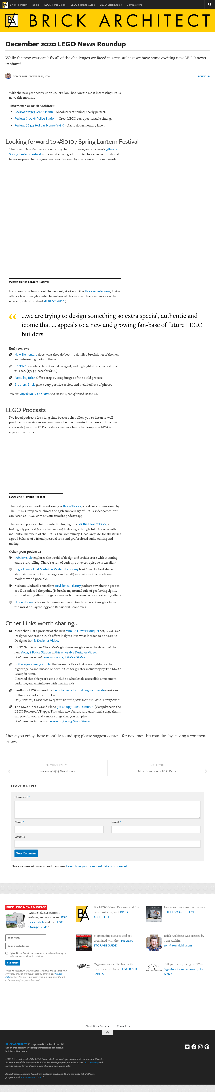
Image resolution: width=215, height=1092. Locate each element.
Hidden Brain (23, 602)
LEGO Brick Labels (111, 5)
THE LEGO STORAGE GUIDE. (113, 943)
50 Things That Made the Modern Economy (48, 569)
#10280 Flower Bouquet (82, 630)
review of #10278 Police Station (65, 657)
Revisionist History (68, 585)
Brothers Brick (24, 384)
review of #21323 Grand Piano (69, 721)
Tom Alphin (20, 76)
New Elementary (25, 354)
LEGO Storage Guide (83, 5)
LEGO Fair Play (90, 1062)
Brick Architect (15, 5)
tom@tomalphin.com (178, 945)
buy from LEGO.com (34, 393)
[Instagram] (200, 1047)
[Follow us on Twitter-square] (187, 1047)
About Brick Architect (97, 1026)
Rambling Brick (24, 377)
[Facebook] (194, 1047)
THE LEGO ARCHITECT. (179, 912)
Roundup (204, 76)
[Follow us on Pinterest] (207, 1047)
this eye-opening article (34, 664)
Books (35, 5)
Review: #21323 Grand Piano (33, 111)
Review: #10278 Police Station (35, 118)
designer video (54, 300)
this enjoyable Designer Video (75, 652)
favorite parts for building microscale (79, 690)
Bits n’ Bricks (72, 506)
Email (116, 822)
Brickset (20, 366)
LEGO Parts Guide (55, 5)
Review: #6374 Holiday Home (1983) (39, 125)
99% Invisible (23, 557)
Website (19, 836)
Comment (21, 797)
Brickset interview (97, 291)
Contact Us (123, 1026)
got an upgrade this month (75, 706)
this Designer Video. (45, 640)
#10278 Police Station (36, 652)
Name (19, 822)
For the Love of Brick (92, 524)
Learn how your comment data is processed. (97, 866)
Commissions (134, 5)
